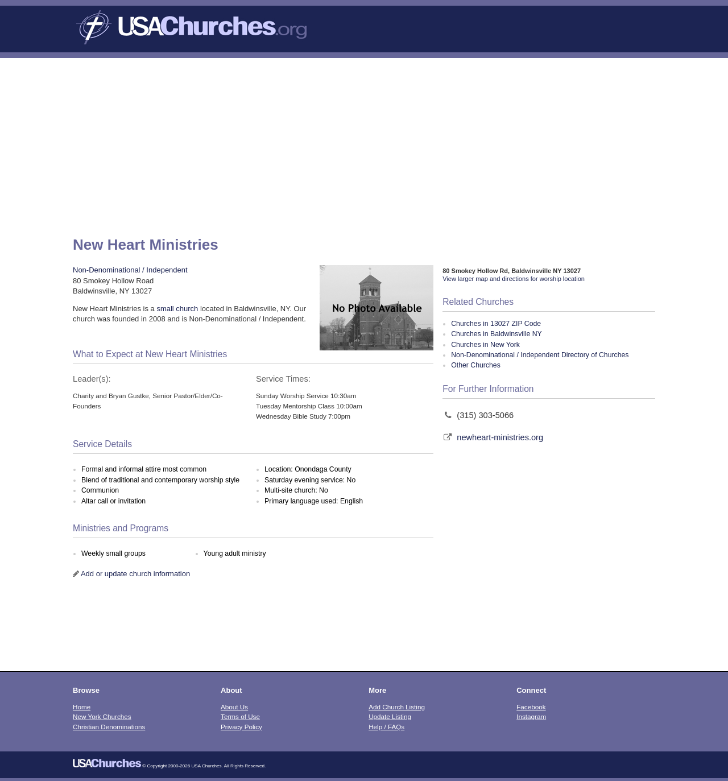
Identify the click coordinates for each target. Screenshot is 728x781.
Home (81, 706)
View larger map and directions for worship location (513, 278)
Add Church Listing (397, 706)
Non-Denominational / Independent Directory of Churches (539, 355)
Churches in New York (485, 345)
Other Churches (475, 365)
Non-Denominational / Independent (130, 270)
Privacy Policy (241, 726)
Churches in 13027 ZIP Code (496, 324)
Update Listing (390, 716)
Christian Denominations (109, 726)
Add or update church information (135, 573)
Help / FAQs (386, 726)
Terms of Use (240, 716)
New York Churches (102, 716)
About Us (234, 706)
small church (177, 308)
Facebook (530, 706)
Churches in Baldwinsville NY (496, 334)
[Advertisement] (364, 143)
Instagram (531, 716)
